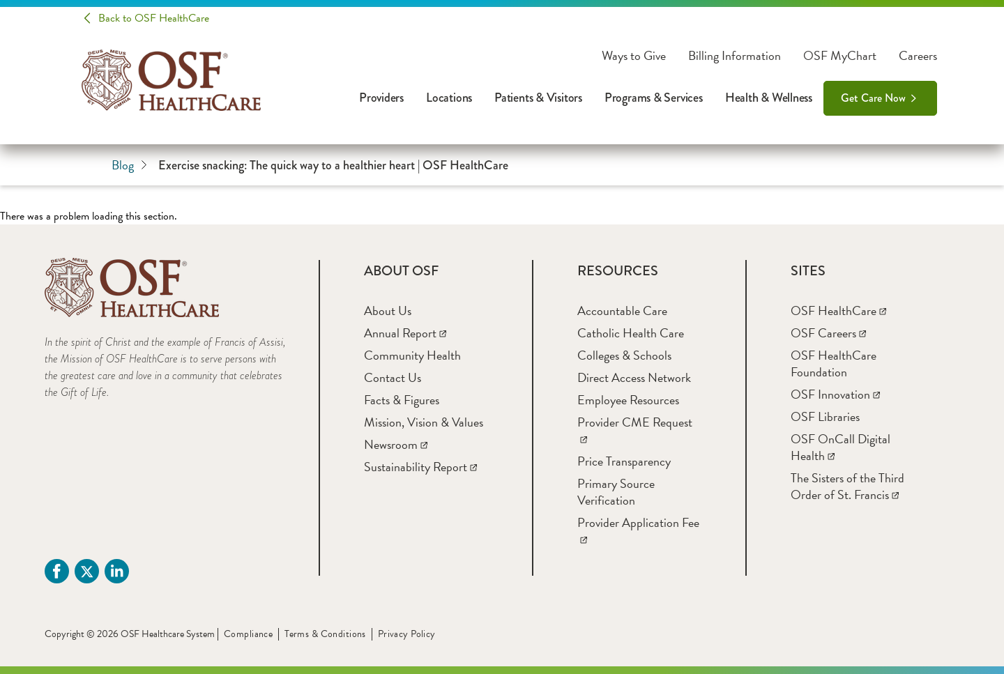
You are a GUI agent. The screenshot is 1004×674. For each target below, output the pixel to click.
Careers (918, 55)
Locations (449, 98)
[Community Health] (412, 355)
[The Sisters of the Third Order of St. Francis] (847, 486)
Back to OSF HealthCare (153, 18)
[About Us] (387, 310)
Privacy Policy (407, 634)
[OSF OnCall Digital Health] (840, 447)
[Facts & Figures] (401, 399)
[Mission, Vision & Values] (423, 422)
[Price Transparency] (624, 461)
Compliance (248, 634)
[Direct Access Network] (634, 377)
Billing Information (734, 55)
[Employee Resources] (628, 399)
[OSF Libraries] (825, 416)
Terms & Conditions (325, 634)
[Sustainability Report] (420, 466)
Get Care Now (873, 98)
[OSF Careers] (828, 332)
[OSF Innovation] (835, 394)
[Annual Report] (405, 332)
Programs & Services (653, 98)
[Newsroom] (395, 444)
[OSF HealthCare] (838, 310)
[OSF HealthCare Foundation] (833, 363)
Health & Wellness (768, 98)
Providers (381, 98)
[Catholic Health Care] (630, 332)
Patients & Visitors (538, 98)
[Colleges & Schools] (624, 355)
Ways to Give (634, 55)
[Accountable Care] (622, 310)
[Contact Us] (392, 377)
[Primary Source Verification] (616, 492)
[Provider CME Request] (634, 430)
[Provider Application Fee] (638, 531)
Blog (129, 165)
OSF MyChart (839, 55)
